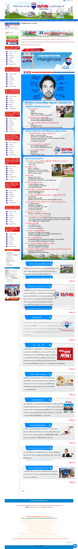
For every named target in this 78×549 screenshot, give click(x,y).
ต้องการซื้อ (14, 20)
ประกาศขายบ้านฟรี (60, 538)
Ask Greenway (44, 20)
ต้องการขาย (22, 20)
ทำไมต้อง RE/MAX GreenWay (33, 20)
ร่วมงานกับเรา (57, 20)
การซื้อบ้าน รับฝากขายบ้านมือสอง (30, 538)
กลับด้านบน (72, 281)
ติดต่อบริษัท (65, 20)
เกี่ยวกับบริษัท (8, 20)
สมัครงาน (47, 538)
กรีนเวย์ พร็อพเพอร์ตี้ (17, 538)
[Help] (11, 32)
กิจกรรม (51, 20)
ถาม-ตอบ (71, 20)
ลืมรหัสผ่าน (9, 279)
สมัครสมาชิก (10, 281)
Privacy (67, 538)
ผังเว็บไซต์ (52, 538)
